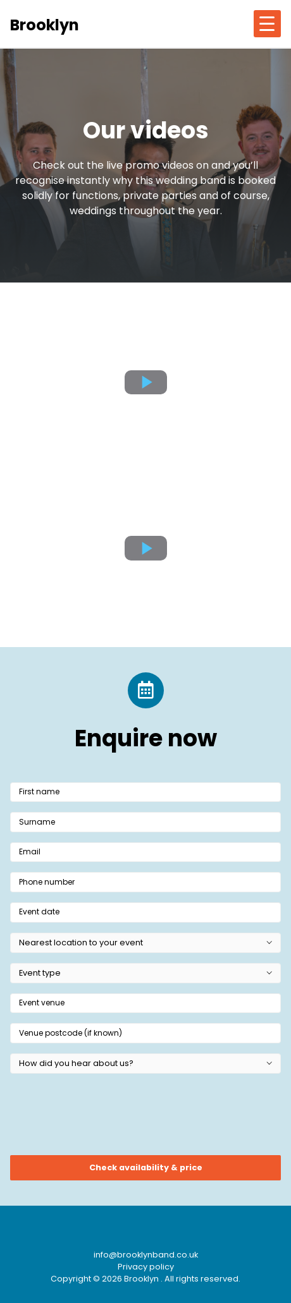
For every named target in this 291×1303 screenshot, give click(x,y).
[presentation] (106, 1118)
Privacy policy (146, 1266)
